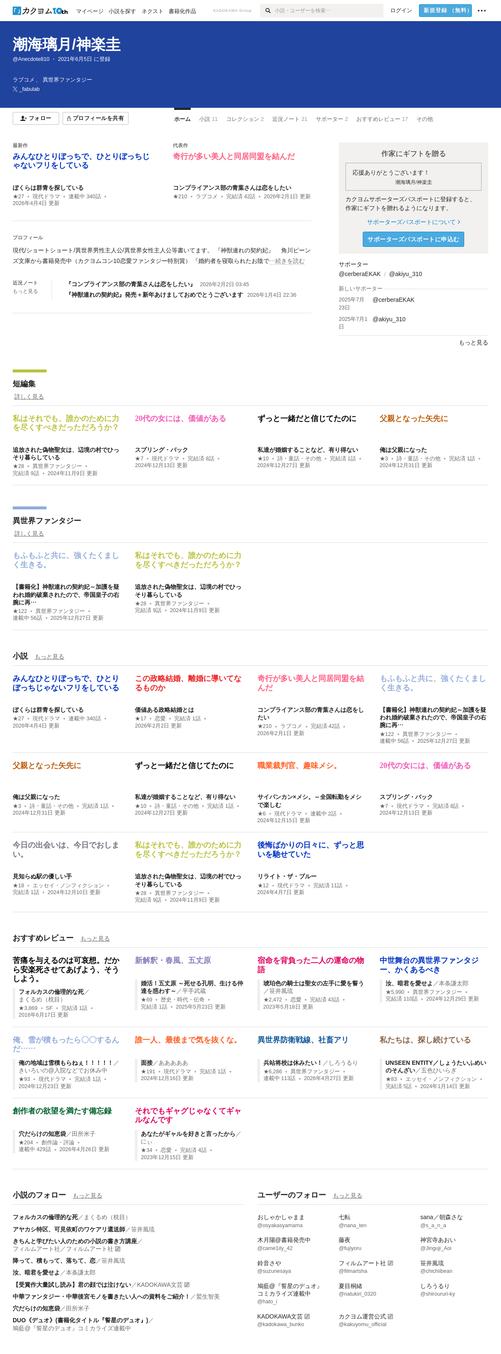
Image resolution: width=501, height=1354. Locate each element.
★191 (148, 1072)
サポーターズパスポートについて (413, 222)
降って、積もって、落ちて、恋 (54, 1260)
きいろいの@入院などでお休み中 (63, 1070)
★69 (146, 1000)
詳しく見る (29, 396)
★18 (18, 886)
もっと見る (25, 291)
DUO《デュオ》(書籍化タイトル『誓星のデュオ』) (80, 1320)
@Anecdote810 (31, 59)
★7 (139, 459)
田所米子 (84, 1133)
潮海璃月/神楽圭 (66, 44)
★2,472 (272, 1000)
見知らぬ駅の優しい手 (42, 876)
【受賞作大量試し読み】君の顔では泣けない (72, 1284)
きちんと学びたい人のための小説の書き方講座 (75, 1241)
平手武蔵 (194, 990)
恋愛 (160, 719)
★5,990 (395, 992)
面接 (147, 1062)
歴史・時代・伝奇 (183, 1000)
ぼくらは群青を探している (48, 187)
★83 (391, 1079)
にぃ (147, 1141)
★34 (146, 1150)
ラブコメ (207, 197)
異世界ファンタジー (57, 466)
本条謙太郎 (453, 983)
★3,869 (28, 1008)
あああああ (173, 1062)
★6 (261, 814)
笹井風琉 (281, 990)
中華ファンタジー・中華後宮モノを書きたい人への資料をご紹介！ (101, 1296)
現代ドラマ (46, 197)
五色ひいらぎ (439, 1070)
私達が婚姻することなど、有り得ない (307, 449)
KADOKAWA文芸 (160, 1284)
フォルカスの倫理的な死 (51, 991)
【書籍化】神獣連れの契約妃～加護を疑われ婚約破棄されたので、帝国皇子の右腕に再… (66, 594)
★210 (180, 197)
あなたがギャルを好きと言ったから (188, 1133)
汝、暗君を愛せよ (409, 983)
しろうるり (343, 1062)
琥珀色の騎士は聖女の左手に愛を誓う (313, 983)
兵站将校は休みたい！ (293, 1062)
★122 (20, 611)
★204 (26, 1143)
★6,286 (272, 1072)
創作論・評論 (57, 1143)
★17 (140, 719)
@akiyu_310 (405, 274)
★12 (263, 886)
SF (49, 1008)
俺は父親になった (403, 449)
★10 (263, 459)
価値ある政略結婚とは (164, 709)
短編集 (24, 384)
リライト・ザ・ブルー (287, 876)
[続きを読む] (162, 255)
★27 (18, 197)
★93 (24, 1079)
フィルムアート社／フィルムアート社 (63, 1248)
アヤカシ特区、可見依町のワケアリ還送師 (69, 1229)
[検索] (267, 10)
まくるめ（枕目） (42, 999)
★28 (18, 466)
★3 (384, 459)
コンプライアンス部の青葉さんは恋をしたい (232, 187)
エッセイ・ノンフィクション (68, 886)
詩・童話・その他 (299, 459)
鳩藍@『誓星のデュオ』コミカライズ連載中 (72, 1328)
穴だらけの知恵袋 (42, 1133)
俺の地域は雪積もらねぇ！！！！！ (66, 1062)
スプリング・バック (161, 449)
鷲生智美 (208, 1296)
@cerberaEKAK (360, 274)
